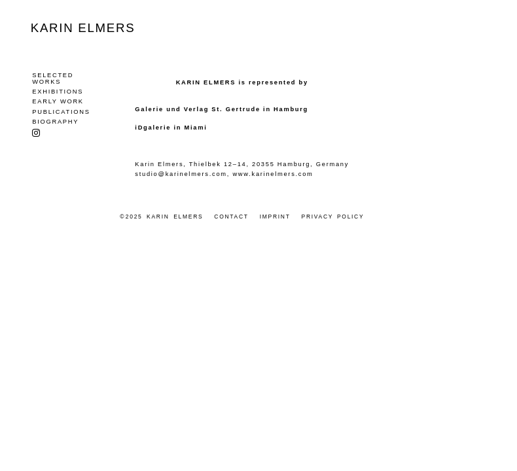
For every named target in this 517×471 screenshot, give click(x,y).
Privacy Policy (333, 216)
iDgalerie (153, 127)
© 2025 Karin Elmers (161, 216)
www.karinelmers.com (272, 173)
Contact (231, 216)
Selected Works (52, 77)
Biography (55, 121)
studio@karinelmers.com (180, 173)
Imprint (275, 216)
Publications (61, 111)
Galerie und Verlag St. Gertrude (197, 109)
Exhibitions (57, 91)
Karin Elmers (83, 28)
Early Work (57, 100)
